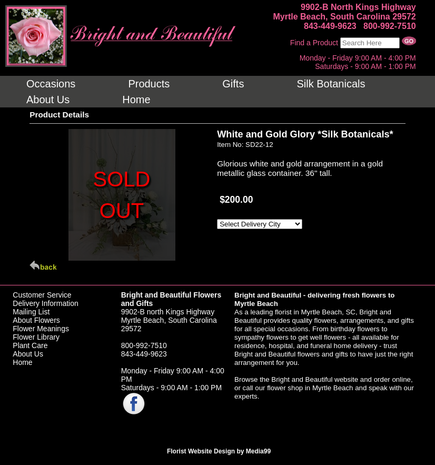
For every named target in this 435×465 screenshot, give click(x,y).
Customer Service (42, 295)
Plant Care (30, 345)
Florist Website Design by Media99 (219, 451)
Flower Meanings (41, 328)
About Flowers (36, 320)
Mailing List (31, 312)
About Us (28, 354)
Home (22, 362)
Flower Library (36, 337)
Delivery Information (45, 303)
